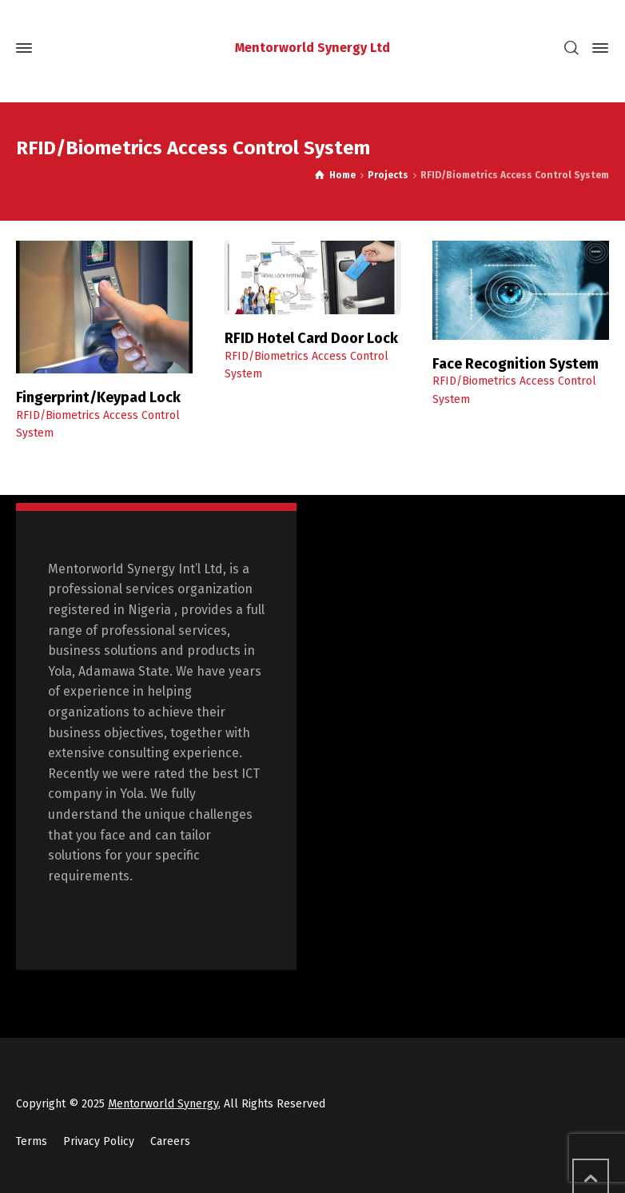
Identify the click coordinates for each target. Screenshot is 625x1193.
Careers (170, 1141)
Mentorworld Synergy (163, 1104)
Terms (31, 1141)
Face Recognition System (515, 364)
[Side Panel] (597, 48)
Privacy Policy (98, 1141)
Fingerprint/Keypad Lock (98, 397)
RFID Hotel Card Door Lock (311, 338)
